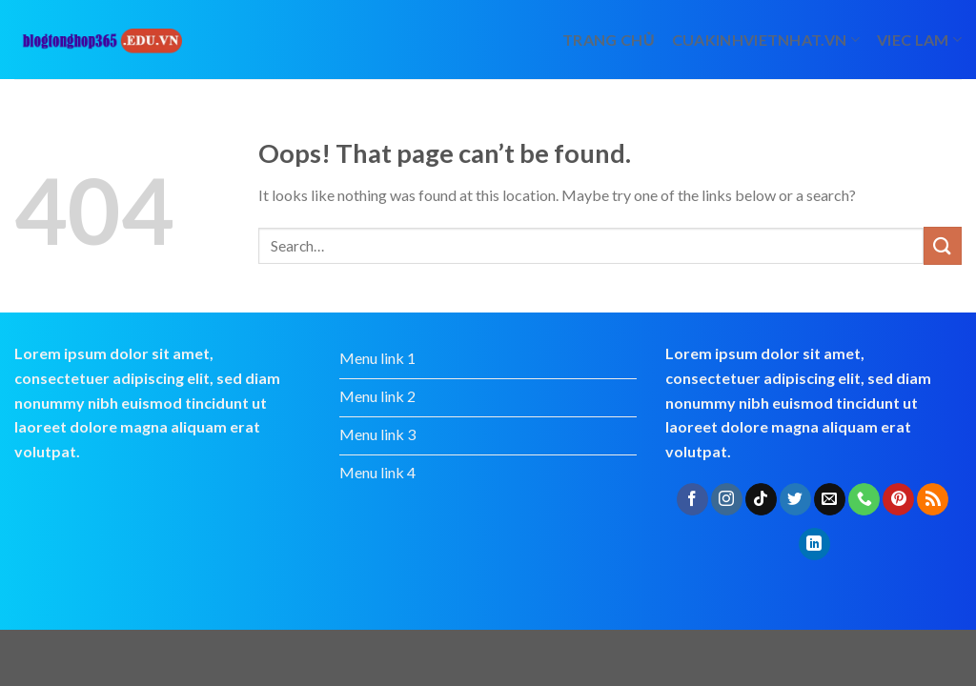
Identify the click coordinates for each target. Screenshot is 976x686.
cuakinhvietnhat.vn (766, 39)
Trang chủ (608, 39)
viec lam (919, 39)
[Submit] (943, 245)
